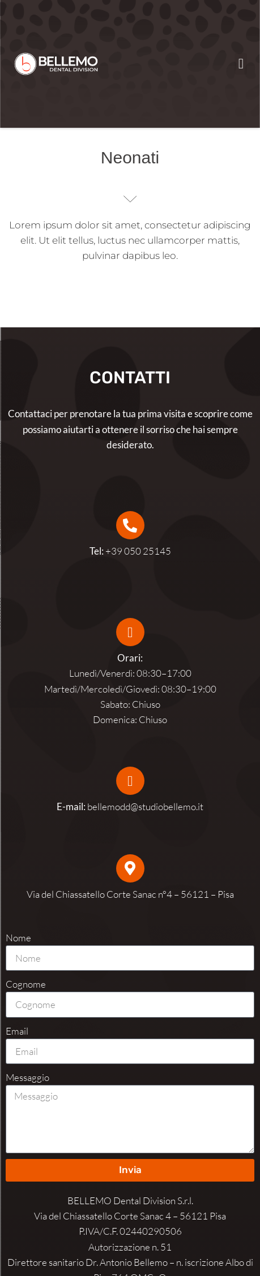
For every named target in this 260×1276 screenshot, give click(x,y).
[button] (241, 64)
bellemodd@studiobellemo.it (145, 806)
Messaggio (27, 1077)
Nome (18, 938)
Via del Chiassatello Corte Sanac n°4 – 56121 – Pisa (130, 894)
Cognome (26, 984)
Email (17, 1031)
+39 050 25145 (130, 551)
